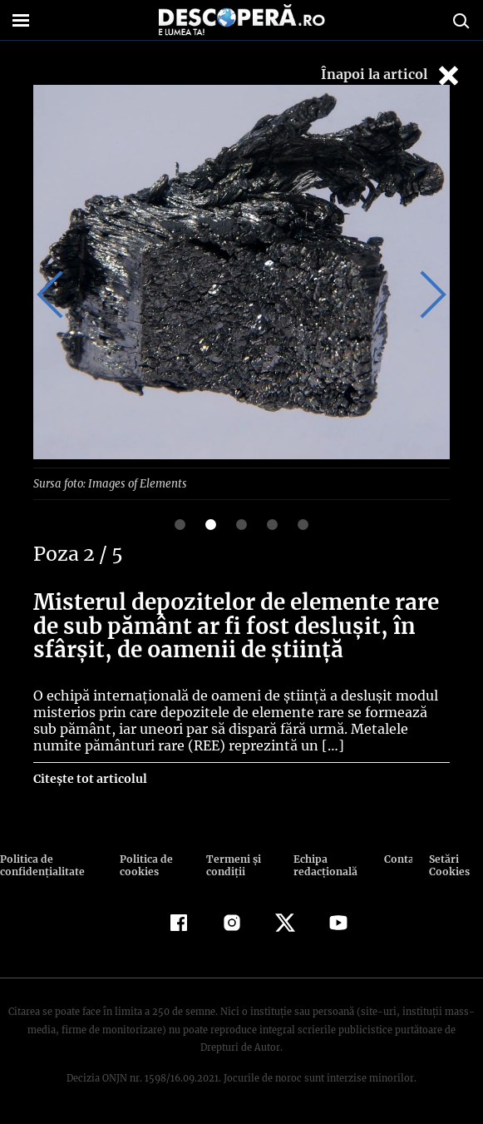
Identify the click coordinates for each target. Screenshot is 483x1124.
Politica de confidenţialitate (40, 864)
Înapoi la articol (391, 75)
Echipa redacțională (323, 864)
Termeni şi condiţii (231, 864)
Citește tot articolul (89, 777)
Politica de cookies (145, 864)
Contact (398, 858)
